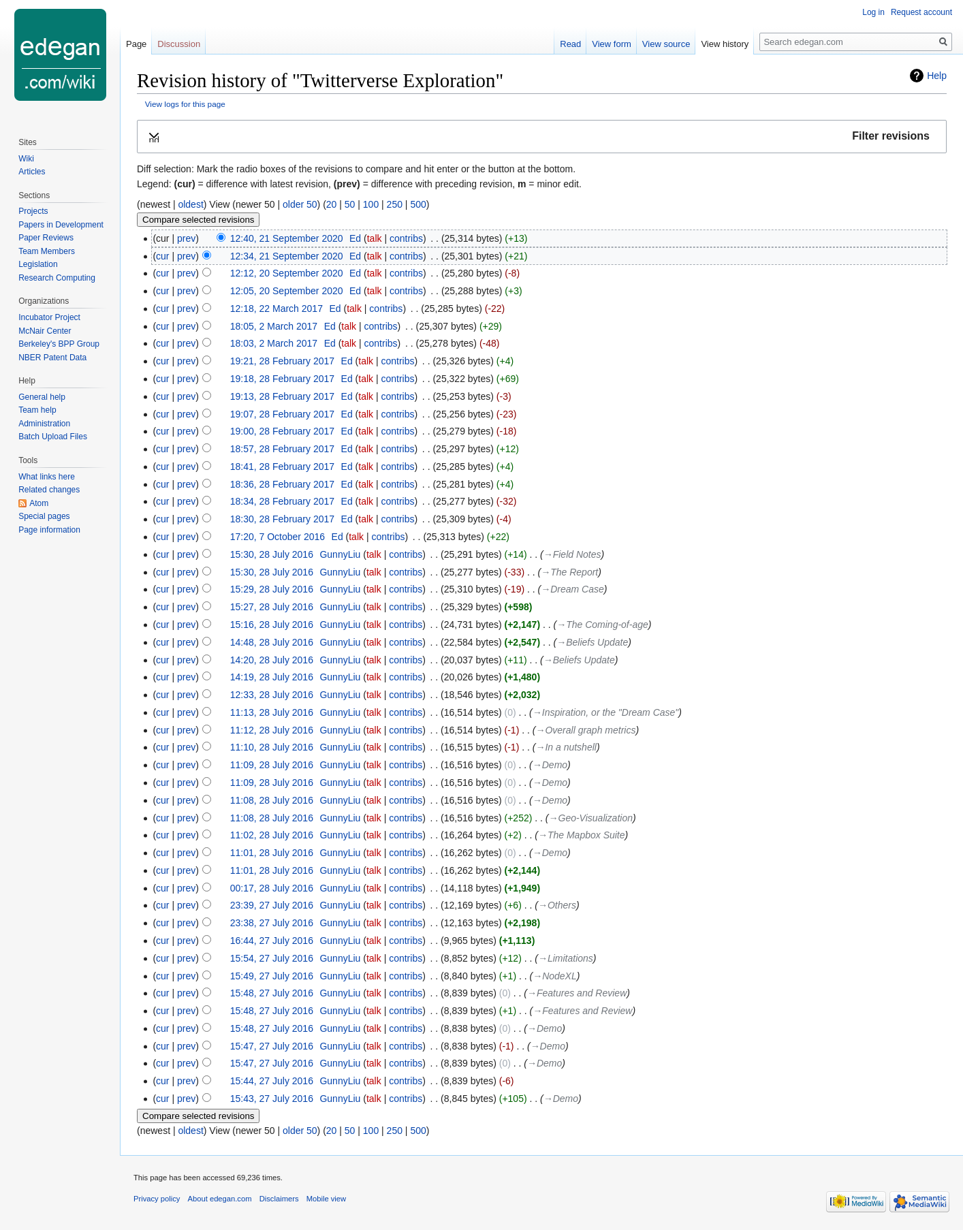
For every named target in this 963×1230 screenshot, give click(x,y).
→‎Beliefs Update (592, 642)
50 (350, 204)
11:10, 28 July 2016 (271, 747)
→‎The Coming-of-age (602, 624)
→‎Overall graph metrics (585, 730)
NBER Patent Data (52, 357)
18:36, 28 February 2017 (282, 484)
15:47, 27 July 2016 (271, 1046)
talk (374, 238)
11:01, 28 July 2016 (271, 852)
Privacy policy (156, 1199)
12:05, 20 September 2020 (286, 290)
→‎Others (557, 905)
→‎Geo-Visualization (591, 818)
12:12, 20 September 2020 (286, 273)
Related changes (49, 489)
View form (611, 44)
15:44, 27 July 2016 (271, 1080)
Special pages (43, 516)
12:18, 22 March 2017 (276, 308)
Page (136, 44)
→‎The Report (569, 572)
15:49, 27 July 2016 (271, 976)
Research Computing (56, 278)
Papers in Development (61, 225)
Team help (37, 410)
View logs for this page (185, 103)
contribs (406, 238)
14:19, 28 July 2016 (271, 677)
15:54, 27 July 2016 (271, 958)
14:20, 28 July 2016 (271, 660)
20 (331, 204)
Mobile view (326, 1199)
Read (570, 44)
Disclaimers (279, 1199)
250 (394, 204)
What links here (46, 477)
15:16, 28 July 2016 (271, 624)
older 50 (300, 204)
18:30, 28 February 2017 (282, 519)
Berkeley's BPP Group (58, 344)
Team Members (46, 251)
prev (186, 238)
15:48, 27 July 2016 (271, 993)
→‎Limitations (565, 958)
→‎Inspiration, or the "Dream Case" (606, 712)
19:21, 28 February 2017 (282, 361)
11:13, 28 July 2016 (271, 712)
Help (937, 75)
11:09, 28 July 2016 (271, 764)
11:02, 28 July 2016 (271, 835)
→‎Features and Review (577, 993)
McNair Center (44, 331)
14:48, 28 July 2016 (271, 642)
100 (371, 204)
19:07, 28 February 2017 (282, 414)
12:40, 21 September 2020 (286, 238)
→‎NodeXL (555, 976)
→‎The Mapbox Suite (581, 835)
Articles (31, 171)
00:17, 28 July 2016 (271, 888)
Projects (33, 211)
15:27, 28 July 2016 (271, 606)
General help (41, 397)
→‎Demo (550, 764)
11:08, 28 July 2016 (271, 800)
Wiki (26, 158)
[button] (541, 136)
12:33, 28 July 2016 (271, 694)
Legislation (37, 264)
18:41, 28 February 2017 (282, 466)
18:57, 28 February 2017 (282, 448)
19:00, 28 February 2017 (282, 431)
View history (724, 44)
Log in (873, 12)
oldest (190, 204)
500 (418, 204)
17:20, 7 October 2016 (277, 536)
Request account (921, 12)
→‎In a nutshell (565, 747)
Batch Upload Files (52, 436)
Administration (44, 423)
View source (666, 44)
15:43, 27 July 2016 (271, 1098)
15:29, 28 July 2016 (271, 589)
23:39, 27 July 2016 (271, 905)
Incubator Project (49, 317)
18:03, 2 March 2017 (273, 343)
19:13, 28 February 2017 (282, 396)
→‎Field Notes (572, 554)
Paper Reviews (46, 237)
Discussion (178, 44)
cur (162, 256)
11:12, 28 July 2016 (271, 730)
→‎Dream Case (572, 589)
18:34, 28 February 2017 (282, 501)
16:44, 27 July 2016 (271, 940)
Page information (49, 530)
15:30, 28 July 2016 (271, 554)
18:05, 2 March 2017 (273, 326)
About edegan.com (220, 1199)
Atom (38, 503)
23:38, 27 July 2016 (271, 922)
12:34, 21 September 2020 (286, 256)
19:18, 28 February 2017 (282, 378)
